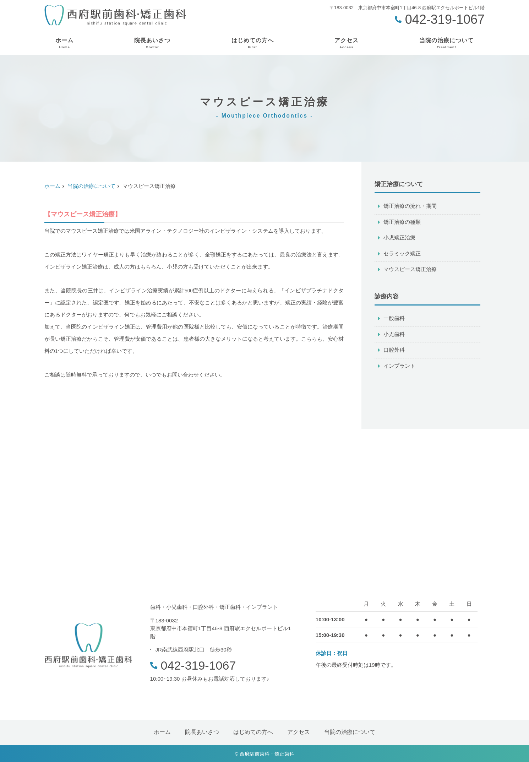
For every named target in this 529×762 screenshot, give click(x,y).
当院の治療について (446, 43)
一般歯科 (394, 320)
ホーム (64, 43)
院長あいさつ (152, 43)
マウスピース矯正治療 (410, 270)
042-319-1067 (193, 665)
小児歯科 (394, 336)
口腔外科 (394, 351)
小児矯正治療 (399, 238)
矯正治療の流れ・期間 (410, 206)
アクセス (346, 43)
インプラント (399, 367)
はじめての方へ (252, 43)
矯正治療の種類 (402, 222)
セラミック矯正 (402, 254)
